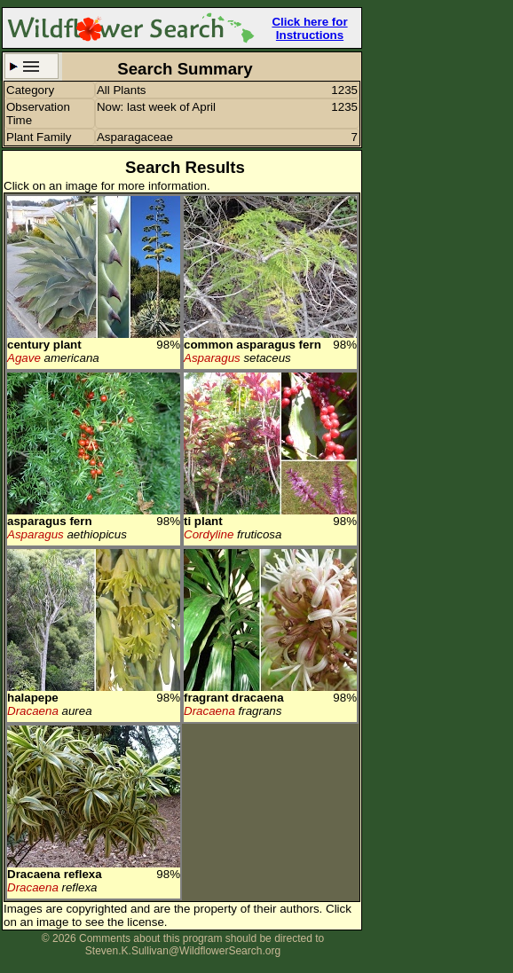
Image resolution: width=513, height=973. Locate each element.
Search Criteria (31, 66)
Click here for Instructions (309, 28)
